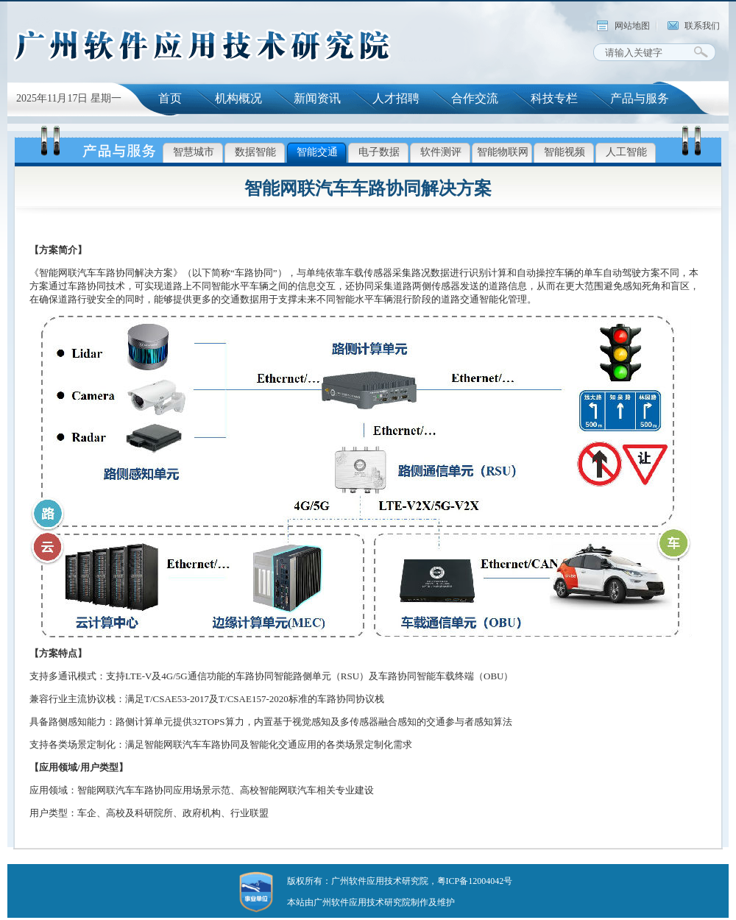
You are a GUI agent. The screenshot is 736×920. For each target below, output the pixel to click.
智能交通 (317, 152)
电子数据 (379, 152)
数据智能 (255, 152)
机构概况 (238, 98)
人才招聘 (396, 98)
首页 (170, 98)
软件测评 (440, 152)
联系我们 (702, 26)
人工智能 (626, 152)
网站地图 (632, 26)
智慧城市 (193, 152)
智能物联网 (502, 152)
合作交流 (474, 98)
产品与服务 (639, 98)
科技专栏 (554, 98)
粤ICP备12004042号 (475, 881)
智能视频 (564, 152)
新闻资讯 (317, 98)
